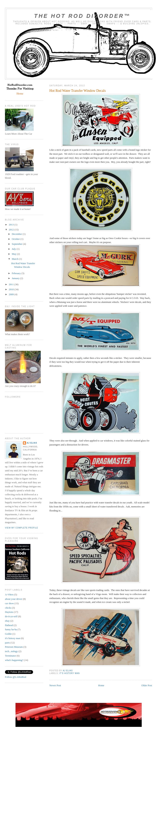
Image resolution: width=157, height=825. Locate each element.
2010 (11, 289)
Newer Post (55, 685)
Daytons (9, 612)
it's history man (69, 673)
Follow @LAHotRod (15, 676)
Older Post (147, 685)
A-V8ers (9, 594)
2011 (11, 284)
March (15, 258)
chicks (8, 607)
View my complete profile (21, 528)
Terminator (10, 655)
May (14, 253)
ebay (7, 620)
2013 (11, 224)
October (16, 238)
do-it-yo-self (11, 616)
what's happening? (14, 660)
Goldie (8, 633)
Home (101, 685)
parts (7, 642)
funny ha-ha (11, 629)
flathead (9, 625)
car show (9, 603)
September (17, 243)
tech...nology (11, 651)
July (14, 248)
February (16, 273)
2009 (11, 294)
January (16, 278)
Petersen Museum (14, 646)
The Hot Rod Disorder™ (82, 16)
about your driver (13, 598)
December (17, 234)
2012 (11, 229)
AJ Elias (32, 443)
